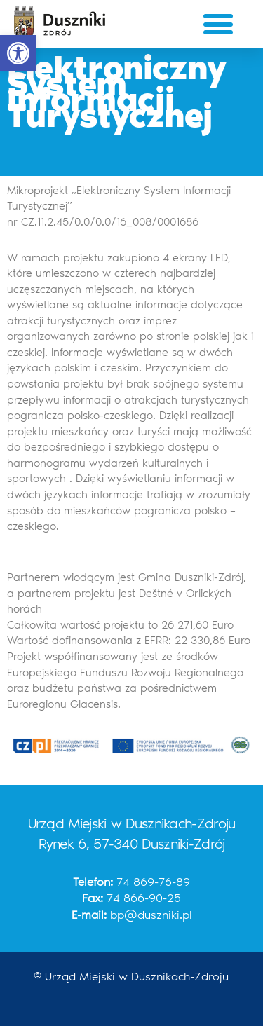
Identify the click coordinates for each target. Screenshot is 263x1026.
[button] (18, 53)
